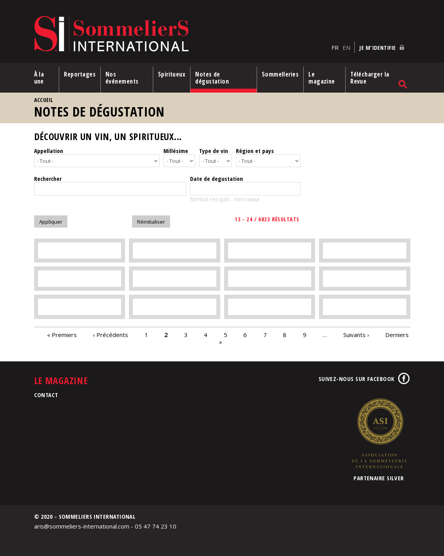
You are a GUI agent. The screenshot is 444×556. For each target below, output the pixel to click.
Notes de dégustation (212, 78)
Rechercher (48, 177)
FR (335, 47)
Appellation (48, 150)
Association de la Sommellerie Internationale (379, 432)
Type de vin (213, 150)
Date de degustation (216, 177)
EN (346, 47)
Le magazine (321, 78)
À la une (39, 78)
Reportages (80, 74)
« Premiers (62, 333)
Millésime (175, 150)
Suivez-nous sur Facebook (357, 377)
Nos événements (122, 78)
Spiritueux (172, 74)
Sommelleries (280, 74)
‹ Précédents (110, 333)
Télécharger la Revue (369, 78)
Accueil (43, 100)
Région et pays (255, 150)
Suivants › (356, 333)
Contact (46, 393)
